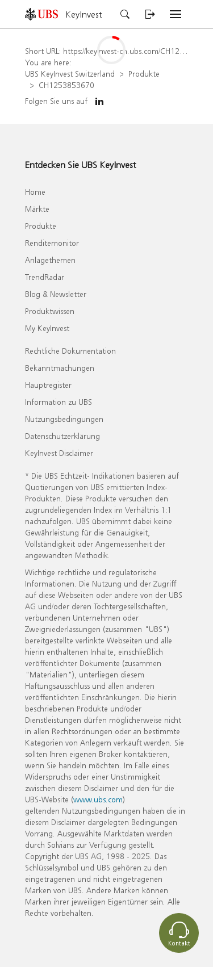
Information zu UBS (58, 401)
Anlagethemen (50, 259)
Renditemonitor (52, 242)
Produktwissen (49, 310)
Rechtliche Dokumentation (70, 350)
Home (35, 191)
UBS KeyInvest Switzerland (70, 73)
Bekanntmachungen (59, 367)
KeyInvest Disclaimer (59, 452)
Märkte (37, 208)
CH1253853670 (66, 84)
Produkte (144, 73)
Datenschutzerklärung (62, 435)
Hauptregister (48, 384)
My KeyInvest (47, 328)
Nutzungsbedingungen (64, 418)
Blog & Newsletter (55, 293)
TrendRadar (44, 276)
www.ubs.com (98, 799)
